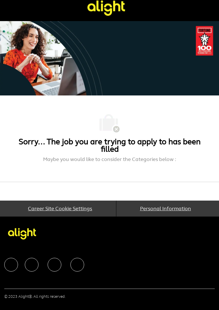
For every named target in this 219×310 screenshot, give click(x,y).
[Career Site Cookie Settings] (60, 209)
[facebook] (11, 265)
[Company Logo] (106, 7)
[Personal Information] (165, 209)
